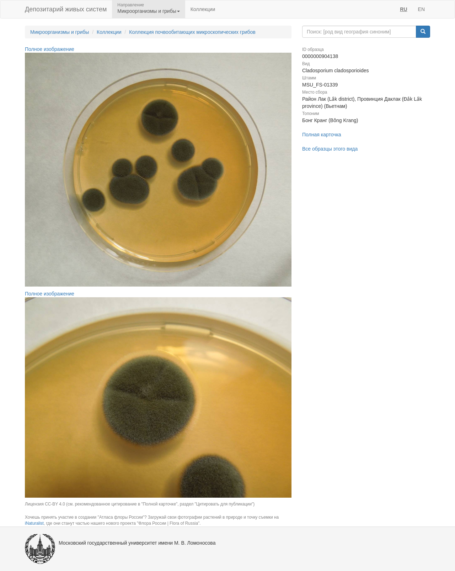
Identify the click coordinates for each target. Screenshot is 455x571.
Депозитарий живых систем (66, 9)
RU (403, 9)
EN (421, 9)
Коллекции (203, 9)
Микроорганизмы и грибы (59, 32)
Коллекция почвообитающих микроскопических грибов (192, 32)
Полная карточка (321, 134)
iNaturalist (34, 523)
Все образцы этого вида (330, 149)
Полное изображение (49, 49)
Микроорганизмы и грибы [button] (148, 11)
